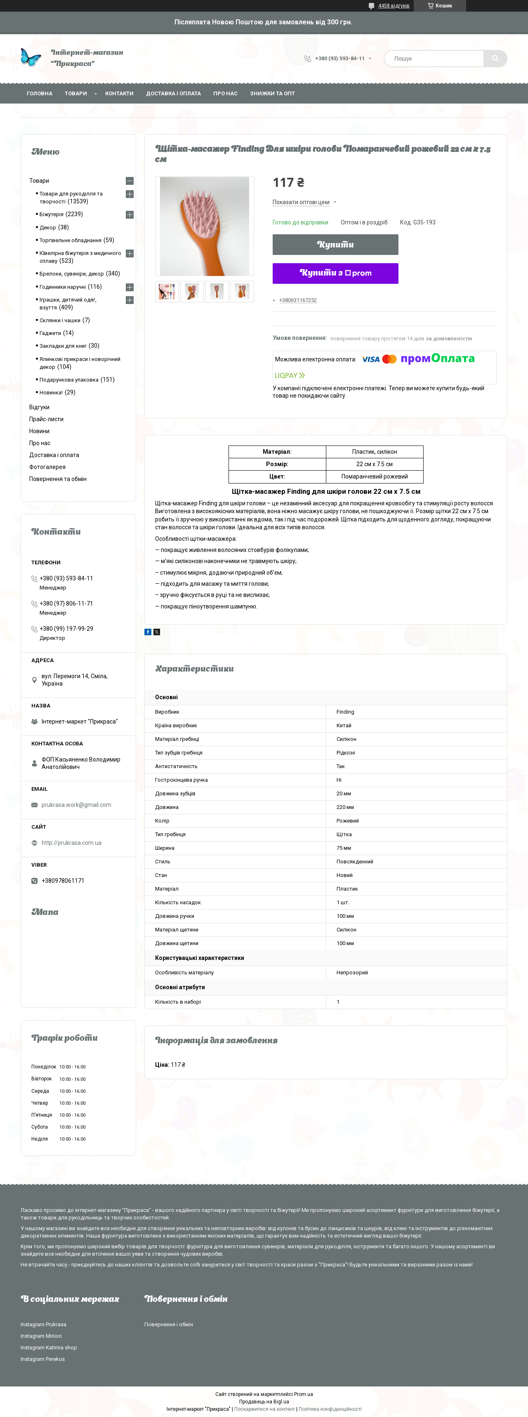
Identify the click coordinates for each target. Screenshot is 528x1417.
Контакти (119, 93)
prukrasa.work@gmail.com (76, 805)
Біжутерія (52, 214)
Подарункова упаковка (69, 380)
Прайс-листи (46, 419)
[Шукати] (495, 58)
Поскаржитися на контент (264, 1409)
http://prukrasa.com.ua (71, 842)
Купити (335, 245)
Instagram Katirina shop (49, 1347)
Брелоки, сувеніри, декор (72, 274)
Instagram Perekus (43, 1359)
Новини (39, 431)
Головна (39, 93)
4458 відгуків (394, 6)
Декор (48, 227)
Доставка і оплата (173, 93)
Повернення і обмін (168, 1324)
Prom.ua (303, 1394)
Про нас (225, 93)
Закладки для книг (63, 346)
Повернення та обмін (58, 479)
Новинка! (51, 392)
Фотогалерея (47, 467)
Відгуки (39, 407)
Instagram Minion (41, 1336)
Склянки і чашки (60, 320)
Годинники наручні (63, 287)
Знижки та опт (272, 93)
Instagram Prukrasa (43, 1324)
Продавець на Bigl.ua (264, 1402)
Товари (76, 93)
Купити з (336, 273)
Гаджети (50, 333)
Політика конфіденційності (330, 1409)
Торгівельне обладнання (70, 240)
